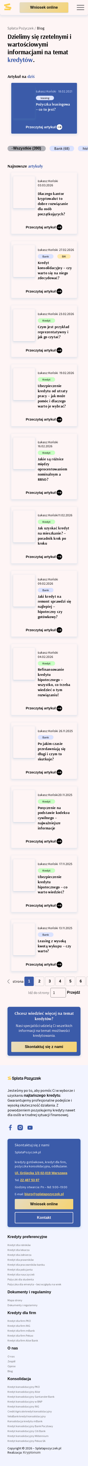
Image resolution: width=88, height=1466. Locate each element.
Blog (10, 1371)
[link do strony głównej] (11, 8)
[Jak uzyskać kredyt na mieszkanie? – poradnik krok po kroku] (44, 535)
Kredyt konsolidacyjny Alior (24, 1391)
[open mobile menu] (80, 7)
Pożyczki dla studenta (21, 1279)
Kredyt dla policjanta (20, 1269)
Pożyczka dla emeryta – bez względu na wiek (34, 1284)
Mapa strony (15, 1300)
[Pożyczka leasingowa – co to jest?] (44, 108)
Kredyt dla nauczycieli (21, 1274)
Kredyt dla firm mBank (21, 1330)
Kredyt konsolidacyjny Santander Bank (31, 1396)
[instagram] (20, 1128)
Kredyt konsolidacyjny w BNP (25, 1401)
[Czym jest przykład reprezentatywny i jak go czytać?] (44, 331)
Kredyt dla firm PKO (19, 1321)
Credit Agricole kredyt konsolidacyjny (30, 1411)
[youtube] (30, 1128)
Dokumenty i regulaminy (23, 1305)
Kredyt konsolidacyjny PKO (24, 1387)
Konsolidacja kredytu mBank (25, 1421)
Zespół (11, 1361)
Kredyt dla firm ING (19, 1325)
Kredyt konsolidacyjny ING (23, 1406)
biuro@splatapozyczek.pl (44, 1194)
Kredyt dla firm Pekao (20, 1335)
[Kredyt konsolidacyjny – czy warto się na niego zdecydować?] (44, 269)
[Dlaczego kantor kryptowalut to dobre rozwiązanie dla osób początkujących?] (44, 203)
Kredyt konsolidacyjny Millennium (28, 1436)
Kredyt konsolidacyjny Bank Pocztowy (30, 1426)
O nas (11, 1356)
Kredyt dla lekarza (19, 1250)
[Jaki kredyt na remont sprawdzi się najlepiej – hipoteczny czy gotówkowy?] (44, 604)
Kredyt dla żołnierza (19, 1255)
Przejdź (73, 992)
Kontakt (44, 1218)
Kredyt (46, 320)
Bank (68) (61, 148)
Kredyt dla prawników (21, 1259)
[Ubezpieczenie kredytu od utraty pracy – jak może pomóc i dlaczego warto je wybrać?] (44, 395)
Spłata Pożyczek (21, 28)
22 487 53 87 (29, 1180)
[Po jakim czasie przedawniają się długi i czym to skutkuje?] (44, 750)
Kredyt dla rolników (19, 1245)
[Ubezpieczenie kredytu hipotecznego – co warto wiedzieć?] (44, 883)
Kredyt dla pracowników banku (26, 1264)
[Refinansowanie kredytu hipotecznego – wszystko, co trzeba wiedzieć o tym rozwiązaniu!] (44, 679)
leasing (45, 98)
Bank (45, 256)
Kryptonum (32, 1452)
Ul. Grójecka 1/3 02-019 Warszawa (41, 1173)
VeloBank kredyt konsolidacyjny (27, 1416)
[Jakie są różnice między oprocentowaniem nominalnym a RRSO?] (44, 466)
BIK (64, 256)
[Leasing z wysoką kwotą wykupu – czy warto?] (44, 945)
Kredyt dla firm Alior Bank (23, 1340)
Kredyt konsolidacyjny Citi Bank (27, 1431)
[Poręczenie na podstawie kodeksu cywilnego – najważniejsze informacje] (44, 817)
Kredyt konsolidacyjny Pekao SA (27, 1441)
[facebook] (10, 1128)
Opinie (11, 1366)
